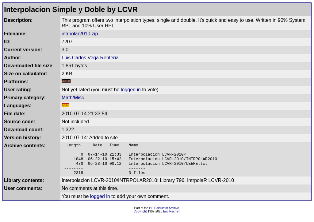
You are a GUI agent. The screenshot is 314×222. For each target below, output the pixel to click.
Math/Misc (73, 97)
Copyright (140, 218)
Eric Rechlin (171, 218)
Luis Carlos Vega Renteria (90, 57)
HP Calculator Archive (164, 214)
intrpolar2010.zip (80, 33)
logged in (131, 89)
